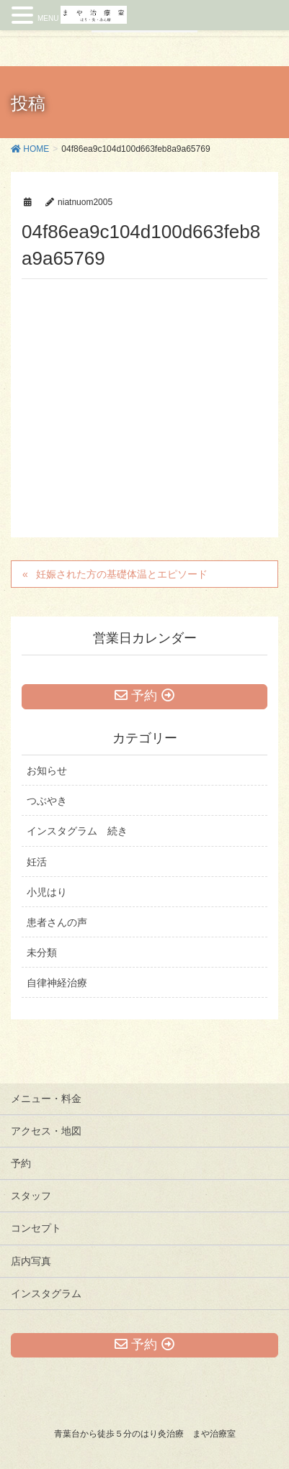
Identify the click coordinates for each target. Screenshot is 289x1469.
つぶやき (47, 800)
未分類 (42, 952)
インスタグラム (46, 1293)
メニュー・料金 (46, 1098)
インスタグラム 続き (77, 831)
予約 (21, 1163)
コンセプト (36, 1228)
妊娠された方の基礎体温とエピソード (122, 574)
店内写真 (31, 1261)
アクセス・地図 (46, 1131)
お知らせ (47, 770)
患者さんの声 (57, 922)
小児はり (47, 892)
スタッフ (31, 1195)
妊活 (37, 862)
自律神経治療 (57, 982)
